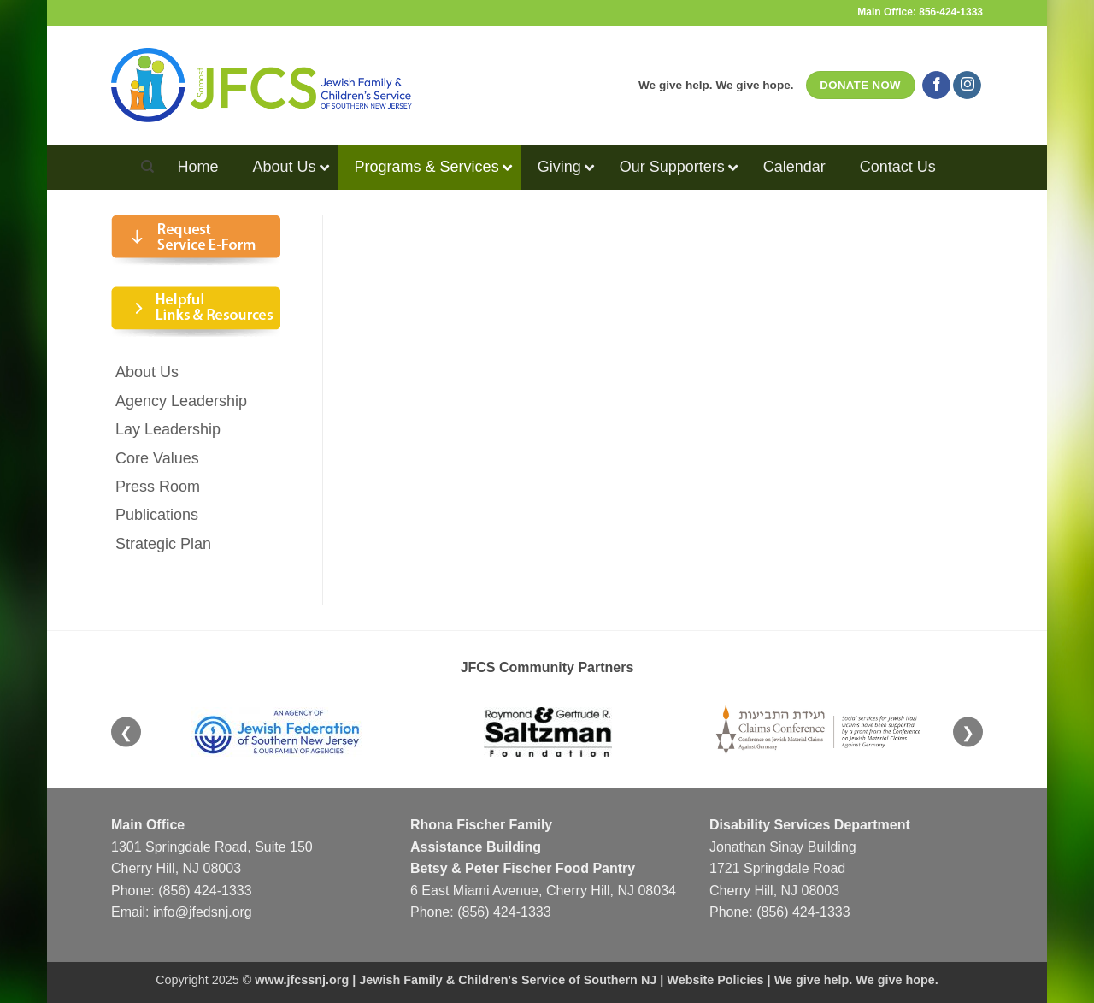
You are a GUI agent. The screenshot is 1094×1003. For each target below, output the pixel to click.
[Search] (147, 166)
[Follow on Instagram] (967, 85)
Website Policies (715, 980)
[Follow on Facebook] (936, 85)
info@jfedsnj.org (202, 912)
